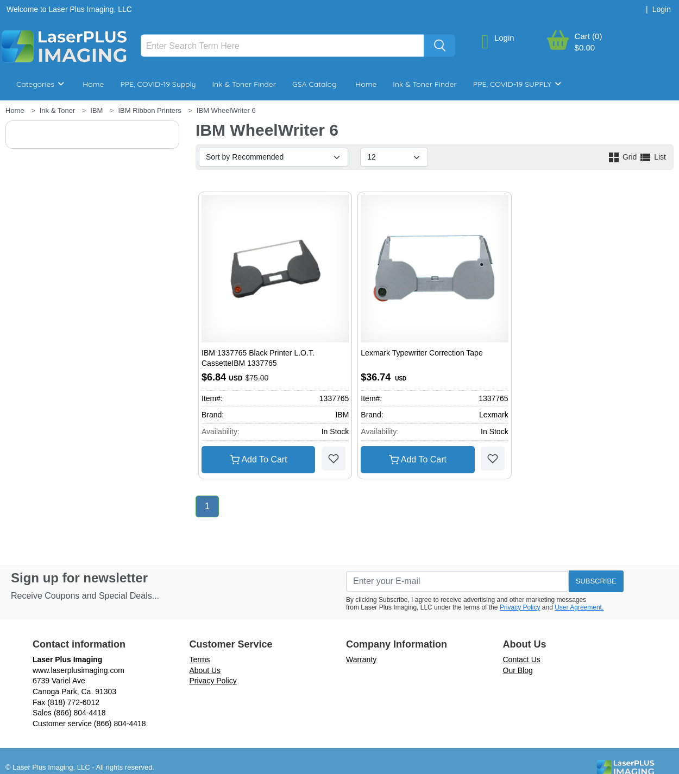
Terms (200, 659)
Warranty (361, 659)
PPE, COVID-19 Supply (158, 84)
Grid (623, 157)
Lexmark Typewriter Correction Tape (421, 352)
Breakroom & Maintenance (76, 117)
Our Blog (518, 670)
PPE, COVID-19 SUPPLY (517, 84)
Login (504, 37)
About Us (205, 670)
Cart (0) (588, 36)
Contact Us (521, 659)
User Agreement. (579, 607)
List (652, 157)
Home (93, 84)
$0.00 (585, 47)
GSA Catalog (314, 84)
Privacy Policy (520, 607)
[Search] (282, 46)
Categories (40, 84)
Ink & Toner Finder (244, 84)
